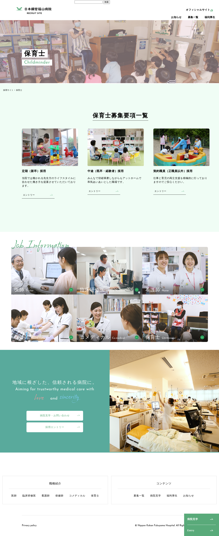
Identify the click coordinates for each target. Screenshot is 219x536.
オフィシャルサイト (198, 11)
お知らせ (176, 19)
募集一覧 (193, 19)
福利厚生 (210, 19)
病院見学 (192, 519)
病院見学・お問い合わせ (55, 415)
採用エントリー (54, 427)
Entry (190, 530)
